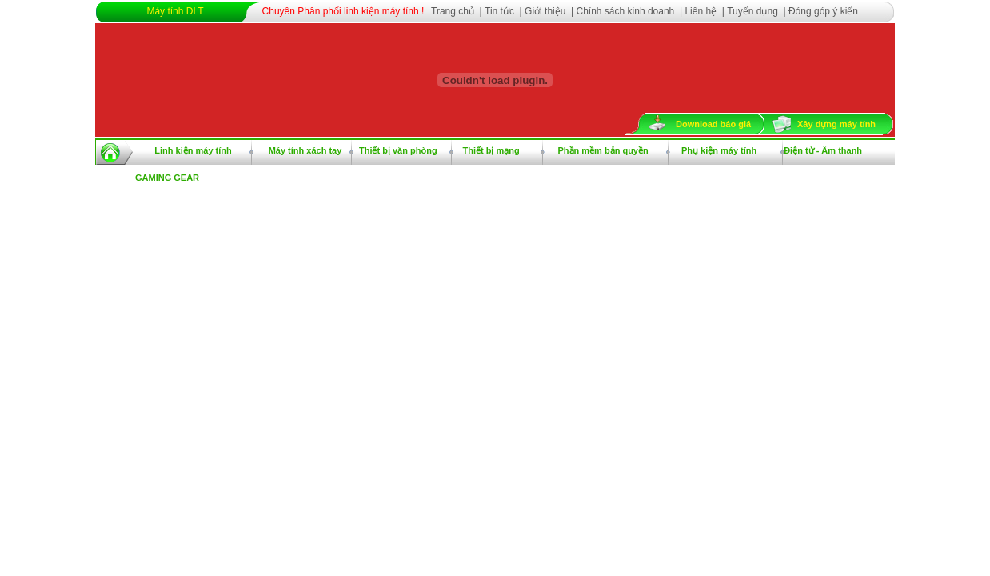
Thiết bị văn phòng (398, 150)
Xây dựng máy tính (836, 124)
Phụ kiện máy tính (718, 150)
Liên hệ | (706, 11)
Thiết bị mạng (491, 150)
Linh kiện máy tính (192, 150)
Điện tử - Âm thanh (823, 150)
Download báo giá (713, 124)
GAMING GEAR (167, 177)
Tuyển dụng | (757, 11)
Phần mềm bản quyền (602, 150)
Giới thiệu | (550, 11)
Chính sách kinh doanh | (631, 11)
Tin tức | (505, 11)
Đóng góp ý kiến (823, 11)
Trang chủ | (458, 11)
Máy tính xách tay (305, 150)
